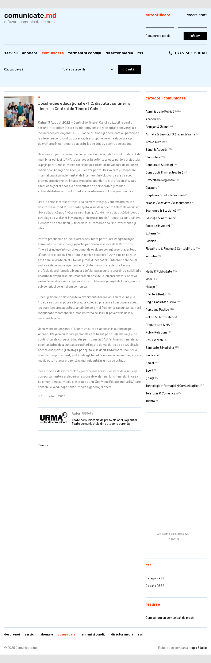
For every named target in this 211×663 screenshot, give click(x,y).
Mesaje (150, 287)
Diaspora (151, 188)
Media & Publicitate (159, 271)
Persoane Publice (157, 310)
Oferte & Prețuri (156, 294)
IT (39, 97)
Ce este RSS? (155, 586)
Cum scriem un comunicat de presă (170, 618)
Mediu (149, 279)
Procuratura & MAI (158, 325)
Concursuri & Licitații (159, 165)
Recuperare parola (158, 36)
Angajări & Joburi (157, 127)
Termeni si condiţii (84, 53)
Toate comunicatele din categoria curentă (101, 424)
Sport (149, 370)
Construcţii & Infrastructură (165, 172)
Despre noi (12, 634)
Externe (151, 233)
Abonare (30, 53)
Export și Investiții (158, 226)
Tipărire (43, 445)
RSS (140, 53)
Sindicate (152, 355)
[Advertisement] (172, 444)
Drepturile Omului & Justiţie (164, 195)
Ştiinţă (150, 378)
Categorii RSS (155, 578)
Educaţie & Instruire (159, 218)
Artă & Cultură (155, 142)
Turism (150, 401)
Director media (119, 53)
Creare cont (197, 15)
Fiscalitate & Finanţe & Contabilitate (170, 249)
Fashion (151, 241)
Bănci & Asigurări (157, 150)
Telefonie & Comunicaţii (162, 393)
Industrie (152, 256)
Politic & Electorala (159, 317)
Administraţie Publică (160, 111)
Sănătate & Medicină (160, 348)
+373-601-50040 (190, 53)
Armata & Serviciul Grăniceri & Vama (170, 134)
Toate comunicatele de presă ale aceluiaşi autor (104, 420)
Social (150, 363)
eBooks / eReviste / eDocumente (168, 203)
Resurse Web (154, 340)
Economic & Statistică (161, 210)
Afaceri (151, 119)
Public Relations (156, 332)
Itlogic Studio (198, 648)
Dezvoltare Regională (160, 180)
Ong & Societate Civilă (161, 302)
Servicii (11, 53)
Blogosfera (153, 157)
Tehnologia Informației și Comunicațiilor (172, 386)
